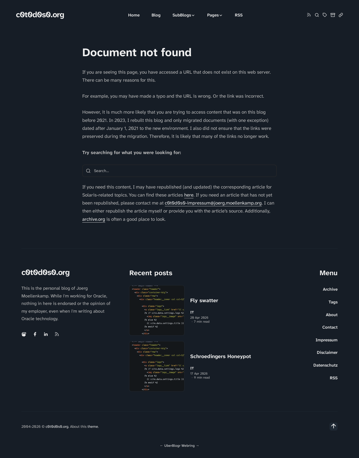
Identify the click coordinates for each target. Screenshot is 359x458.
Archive (330, 289)
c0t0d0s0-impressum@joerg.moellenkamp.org (213, 203)
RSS (239, 15)
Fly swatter (204, 300)
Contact (330, 327)
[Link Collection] (341, 15)
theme (93, 426)
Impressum (327, 340)
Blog (156, 15)
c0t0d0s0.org (40, 14)
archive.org (93, 219)
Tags (333, 302)
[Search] (317, 15)
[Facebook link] (34, 334)
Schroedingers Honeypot (220, 356)
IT (192, 312)
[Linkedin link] (45, 334)
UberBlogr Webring (179, 445)
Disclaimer (327, 352)
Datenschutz (325, 365)
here (188, 195)
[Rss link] (309, 15)
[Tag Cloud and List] (325, 15)
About (332, 314)
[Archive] (333, 15)
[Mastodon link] (24, 334)
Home (134, 15)
